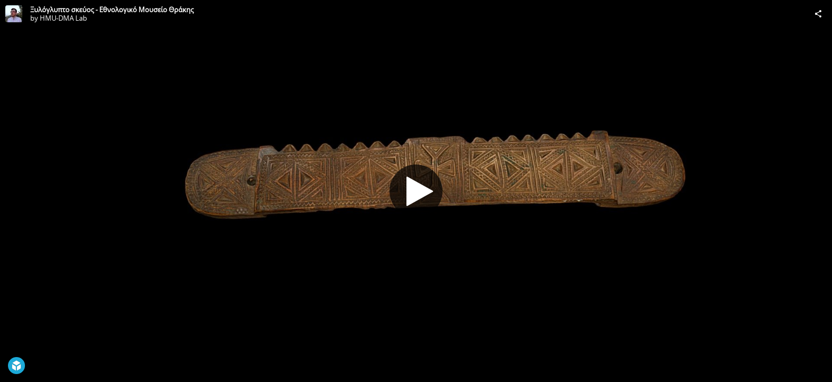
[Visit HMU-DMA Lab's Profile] (13, 13)
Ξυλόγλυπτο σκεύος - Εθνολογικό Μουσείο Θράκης (112, 9)
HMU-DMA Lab (63, 18)
